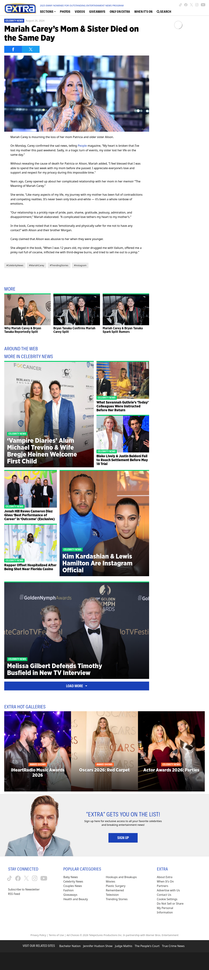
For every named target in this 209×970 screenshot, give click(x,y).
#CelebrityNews (14, 265)
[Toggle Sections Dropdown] (48, 11)
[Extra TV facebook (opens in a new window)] (185, 4)
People (82, 146)
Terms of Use (56, 935)
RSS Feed (14, 894)
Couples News (72, 886)
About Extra (164, 877)
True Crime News (173, 946)
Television (112, 895)
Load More (76, 686)
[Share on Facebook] (13, 49)
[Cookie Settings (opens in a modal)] (167, 899)
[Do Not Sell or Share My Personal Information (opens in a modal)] (172, 908)
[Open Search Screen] (164, 11)
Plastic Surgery (115, 886)
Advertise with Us (168, 890)
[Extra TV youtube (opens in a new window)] (203, 4)
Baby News (70, 877)
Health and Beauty (75, 899)
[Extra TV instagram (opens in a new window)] (196, 4)
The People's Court (147, 946)
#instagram (80, 265)
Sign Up (123, 838)
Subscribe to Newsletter (24, 889)
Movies (110, 881)
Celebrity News (14, 20)
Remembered (115, 890)
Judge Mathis (123, 946)
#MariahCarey (36, 265)
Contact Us (164, 895)
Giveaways (70, 895)
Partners (162, 886)
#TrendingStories (59, 265)
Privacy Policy (38, 935)
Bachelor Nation (70, 946)
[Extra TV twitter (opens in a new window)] (191, 4)
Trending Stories (117, 899)
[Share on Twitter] (31, 49)
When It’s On (165, 881)
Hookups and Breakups (121, 877)
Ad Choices (73, 935)
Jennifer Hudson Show (98, 946)
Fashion (68, 890)
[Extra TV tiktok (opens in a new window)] (180, 4)
